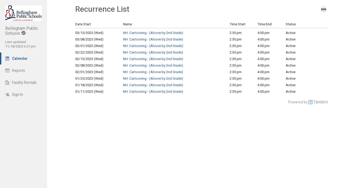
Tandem (320, 101)
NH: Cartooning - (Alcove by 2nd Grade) (153, 33)
